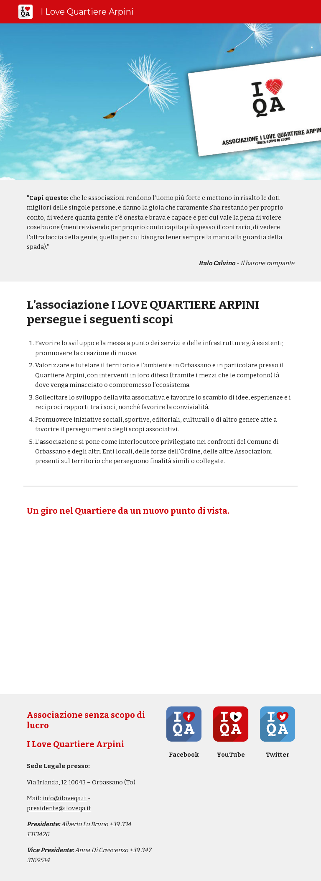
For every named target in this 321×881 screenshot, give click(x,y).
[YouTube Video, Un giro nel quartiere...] (160, 606)
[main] (160, 230)
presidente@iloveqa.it (59, 808)
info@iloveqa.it (64, 798)
